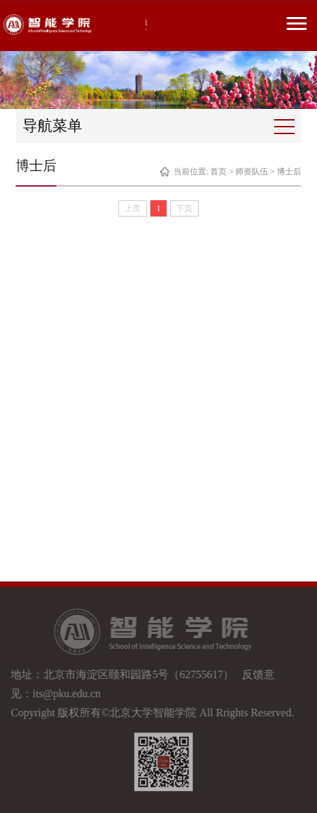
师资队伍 (251, 171)
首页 (218, 171)
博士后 (289, 171)
